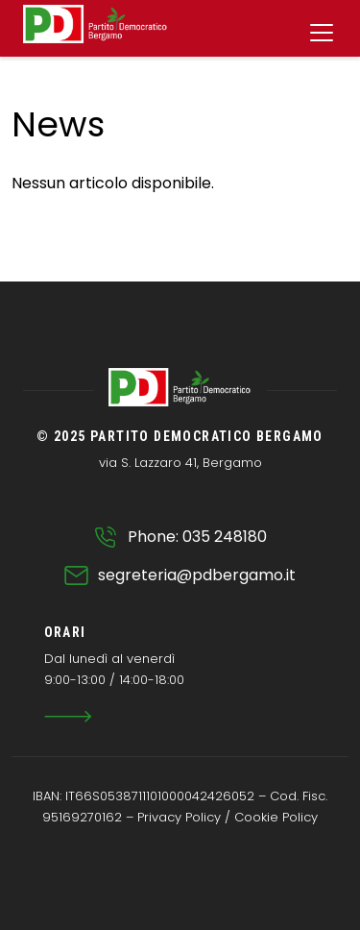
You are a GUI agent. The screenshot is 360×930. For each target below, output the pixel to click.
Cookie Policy (276, 817)
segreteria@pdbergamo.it (197, 575)
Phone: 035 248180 (197, 537)
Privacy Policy (179, 817)
